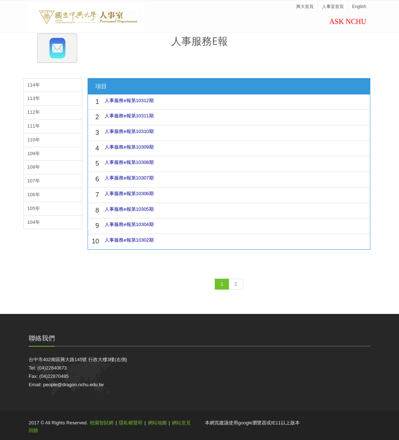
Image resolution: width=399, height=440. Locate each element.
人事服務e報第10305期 (129, 209)
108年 (33, 167)
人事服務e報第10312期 (129, 100)
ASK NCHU (347, 21)
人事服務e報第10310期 (129, 131)
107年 (33, 180)
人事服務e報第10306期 (129, 193)
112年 (33, 112)
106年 (33, 194)
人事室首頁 (333, 6)
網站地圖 (157, 422)
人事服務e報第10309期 (129, 147)
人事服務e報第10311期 (129, 115)
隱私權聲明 (130, 422)
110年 (33, 139)
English (359, 6)
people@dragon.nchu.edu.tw (73, 384)
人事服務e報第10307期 (129, 178)
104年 (33, 222)
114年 (33, 85)
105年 (33, 208)
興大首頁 (305, 6)
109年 (33, 153)
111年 (33, 126)
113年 (33, 98)
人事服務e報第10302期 (129, 240)
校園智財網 (101, 422)
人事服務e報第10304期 (129, 224)
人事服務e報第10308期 (129, 162)
